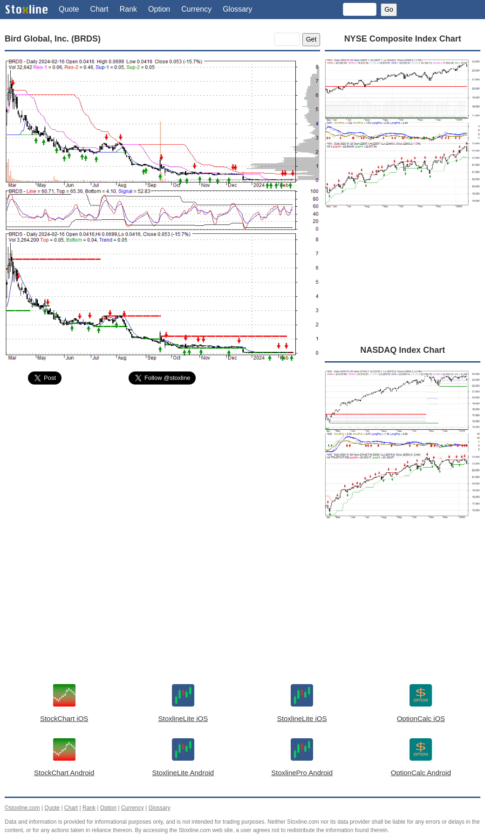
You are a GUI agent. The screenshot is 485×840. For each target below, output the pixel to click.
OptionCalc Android (421, 773)
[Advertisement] (162, 461)
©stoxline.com (22, 808)
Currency (196, 9)
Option (159, 9)
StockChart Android (64, 773)
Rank (128, 9)
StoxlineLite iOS (183, 718)
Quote (69, 9)
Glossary (237, 9)
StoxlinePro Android (302, 773)
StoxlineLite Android (183, 773)
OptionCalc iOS (421, 718)
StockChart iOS (64, 718)
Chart (99, 9)
